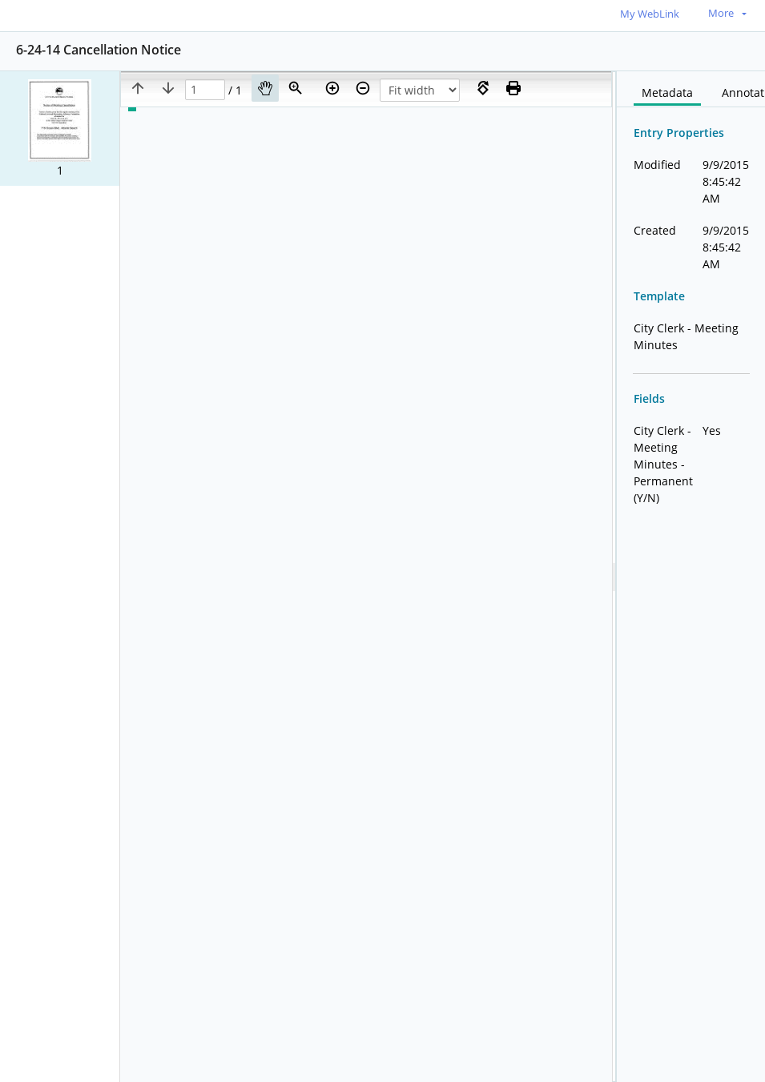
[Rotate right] (483, 88)
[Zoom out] (362, 88)
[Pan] (265, 88)
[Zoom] (295, 88)
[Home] (68, 15)
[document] (691, 576)
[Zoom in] (332, 88)
